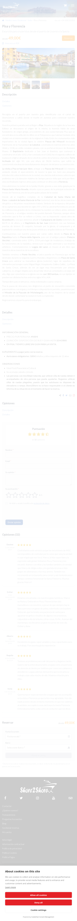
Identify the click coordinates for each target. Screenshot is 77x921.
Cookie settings (38, 910)
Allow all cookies (38, 895)
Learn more (10, 887)
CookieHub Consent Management (42, 917)
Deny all (38, 902)
